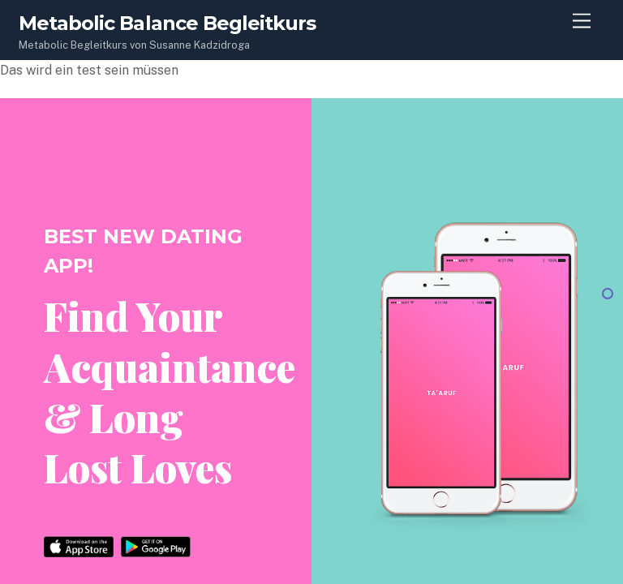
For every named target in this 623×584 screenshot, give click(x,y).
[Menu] (581, 21)
